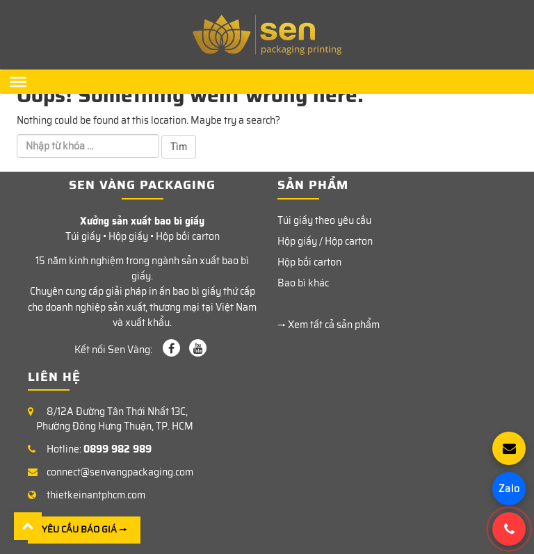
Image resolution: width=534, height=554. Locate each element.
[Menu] (18, 81)
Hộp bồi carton (309, 262)
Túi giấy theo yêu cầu (324, 220)
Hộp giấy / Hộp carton (325, 241)
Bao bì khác (303, 283)
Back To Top (28, 526)
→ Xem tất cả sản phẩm (328, 324)
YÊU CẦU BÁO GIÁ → (84, 529)
